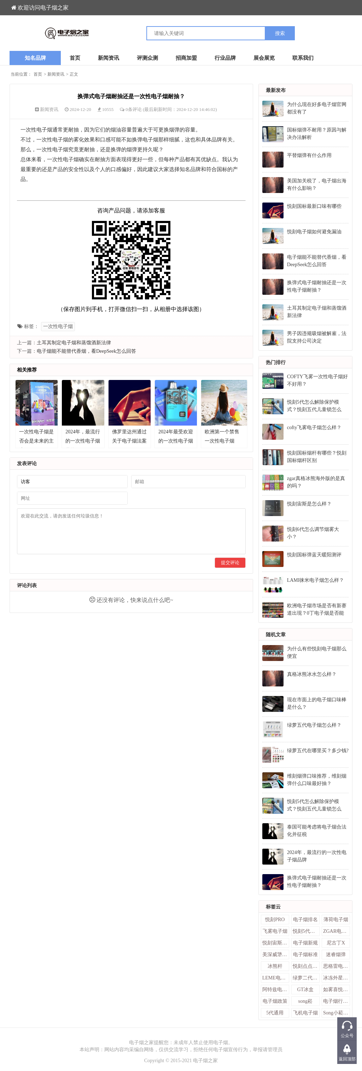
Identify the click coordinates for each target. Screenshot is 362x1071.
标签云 (273, 906)
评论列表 (27, 585)
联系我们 (303, 58)
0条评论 (134, 109)
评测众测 (147, 58)
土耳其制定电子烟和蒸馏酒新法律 (74, 342)
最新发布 (276, 90)
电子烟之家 (205, 1060)
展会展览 (264, 58)
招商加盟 (186, 58)
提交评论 (230, 562)
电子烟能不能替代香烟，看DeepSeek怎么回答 (86, 351)
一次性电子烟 (58, 326)
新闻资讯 (108, 58)
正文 (74, 74)
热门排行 (276, 362)
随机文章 (276, 634)
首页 (75, 58)
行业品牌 (225, 58)
